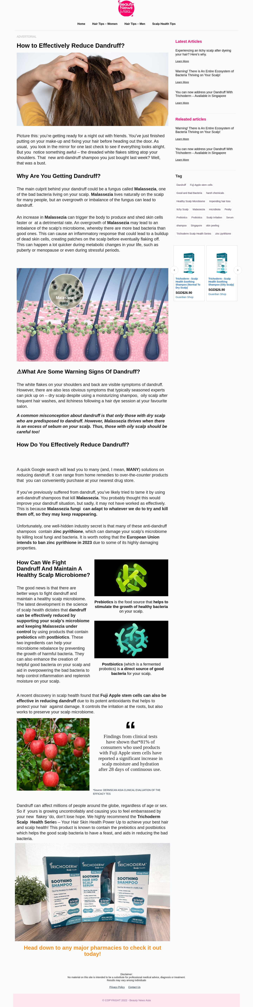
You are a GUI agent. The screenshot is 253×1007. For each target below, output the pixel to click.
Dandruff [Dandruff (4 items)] (181, 184)
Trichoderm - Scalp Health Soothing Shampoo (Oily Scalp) (221, 281)
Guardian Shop (184, 297)
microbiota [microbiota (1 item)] (214, 209)
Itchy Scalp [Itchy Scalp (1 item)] (182, 209)
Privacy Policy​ (117, 987)
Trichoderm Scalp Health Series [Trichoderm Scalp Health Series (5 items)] (193, 233)
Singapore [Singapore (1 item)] (196, 225)
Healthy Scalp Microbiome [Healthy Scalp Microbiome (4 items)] (190, 201)
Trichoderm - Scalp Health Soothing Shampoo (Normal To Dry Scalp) (188, 283)
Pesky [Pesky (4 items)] (228, 209)
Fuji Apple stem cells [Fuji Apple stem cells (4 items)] (201, 184)
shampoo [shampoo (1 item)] (181, 225)
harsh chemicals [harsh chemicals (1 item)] (215, 193)
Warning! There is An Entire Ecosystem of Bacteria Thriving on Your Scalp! (204, 73)
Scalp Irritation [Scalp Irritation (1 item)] (214, 217)
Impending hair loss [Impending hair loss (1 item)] (220, 201)
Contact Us (134, 987)
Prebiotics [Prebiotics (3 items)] (181, 217)
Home (81, 23)
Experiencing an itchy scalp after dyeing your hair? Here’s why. (203, 52)
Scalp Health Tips (164, 23)
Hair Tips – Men (134, 23)
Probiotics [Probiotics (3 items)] (197, 217)
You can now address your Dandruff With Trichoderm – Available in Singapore (204, 94)
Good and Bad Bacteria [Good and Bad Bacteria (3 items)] (189, 193)
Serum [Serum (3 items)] (229, 217)
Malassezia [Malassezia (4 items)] (199, 209)
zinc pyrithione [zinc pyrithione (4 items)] (223, 233)
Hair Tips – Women (104, 23)
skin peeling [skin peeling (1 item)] (212, 225)
